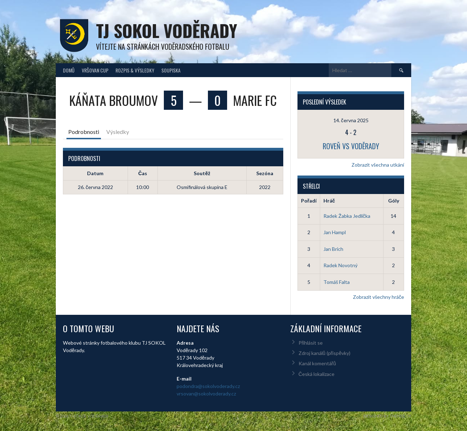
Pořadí (309, 201)
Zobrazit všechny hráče (378, 297)
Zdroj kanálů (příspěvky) (324, 353)
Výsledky (117, 131)
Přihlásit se (311, 343)
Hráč (329, 201)
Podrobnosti (83, 131)
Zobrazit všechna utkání (377, 165)
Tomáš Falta (336, 282)
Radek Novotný (340, 265)
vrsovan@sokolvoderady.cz (206, 393)
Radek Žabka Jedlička (346, 216)
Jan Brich (333, 249)
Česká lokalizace (316, 374)
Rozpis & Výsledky (135, 70)
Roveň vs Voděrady (351, 146)
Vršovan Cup (95, 70)
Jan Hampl (334, 232)
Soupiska (171, 70)
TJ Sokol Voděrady (166, 30)
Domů (69, 70)
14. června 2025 (351, 120)
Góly (393, 201)
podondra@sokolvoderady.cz (208, 386)
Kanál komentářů (317, 363)
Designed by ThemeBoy (387, 416)
